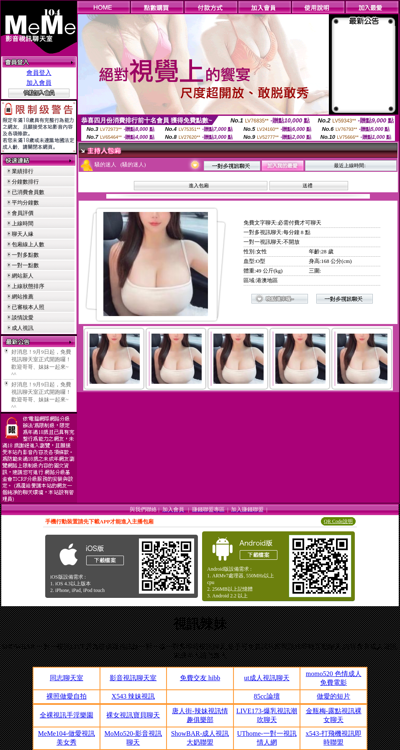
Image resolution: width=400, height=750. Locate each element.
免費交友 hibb (200, 677)
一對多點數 (25, 255)
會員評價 (22, 213)
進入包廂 (199, 186)
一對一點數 (25, 265)
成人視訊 (22, 328)
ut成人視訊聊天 (266, 677)
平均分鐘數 (25, 202)
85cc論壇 (266, 696)
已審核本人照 (28, 307)
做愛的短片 (333, 696)
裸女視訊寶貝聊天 (133, 715)
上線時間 (22, 223)
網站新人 (22, 276)
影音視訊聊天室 (133, 677)
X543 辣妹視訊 (133, 696)
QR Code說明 (338, 521)
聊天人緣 (22, 234)
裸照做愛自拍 (66, 696)
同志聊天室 (66, 677)
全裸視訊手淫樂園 (66, 715)
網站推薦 (22, 296)
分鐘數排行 (25, 182)
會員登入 (38, 72)
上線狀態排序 (28, 286)
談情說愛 (22, 317)
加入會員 (38, 82)
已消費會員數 (28, 192)
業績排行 (22, 171)
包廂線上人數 (28, 244)
